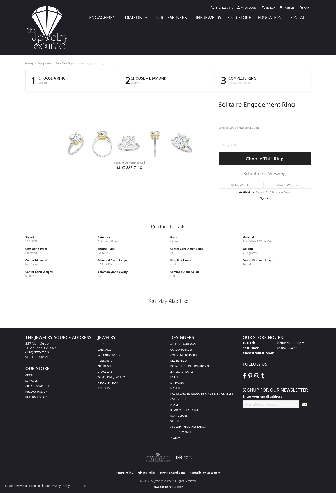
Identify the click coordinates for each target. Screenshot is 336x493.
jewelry (29, 63)
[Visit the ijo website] (184, 457)
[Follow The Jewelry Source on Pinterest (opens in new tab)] (250, 376)
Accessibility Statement (205, 473)
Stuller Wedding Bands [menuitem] (188, 426)
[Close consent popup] (85, 486)
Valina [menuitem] (175, 437)
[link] (222, 7)
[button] (247, 7)
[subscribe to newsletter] (305, 404)
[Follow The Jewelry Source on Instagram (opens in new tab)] (256, 376)
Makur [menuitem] (175, 388)
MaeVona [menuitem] (177, 382)
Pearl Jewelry (108, 382)
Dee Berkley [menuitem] (179, 360)
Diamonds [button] (136, 17)
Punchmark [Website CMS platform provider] (176, 486)
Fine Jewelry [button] (207, 17)
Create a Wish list (38, 386)
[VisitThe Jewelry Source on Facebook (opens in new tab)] (244, 376)
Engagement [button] (103, 17)
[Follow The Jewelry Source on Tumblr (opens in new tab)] (262, 376)
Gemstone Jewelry (111, 377)
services (31, 380)
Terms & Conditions (172, 473)
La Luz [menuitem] (174, 377)
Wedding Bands (109, 355)
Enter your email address (262, 396)
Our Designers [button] (170, 17)
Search (42, 82)
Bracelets (105, 371)
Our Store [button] (239, 17)
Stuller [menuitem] (176, 421)
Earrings (104, 350)
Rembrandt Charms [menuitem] (184, 410)
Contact (298, 17)
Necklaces (105, 366)
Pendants (105, 360)
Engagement (45, 63)
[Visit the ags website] (157, 457)
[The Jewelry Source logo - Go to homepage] (49, 27)
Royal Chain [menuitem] (179, 415)
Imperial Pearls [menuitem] (182, 371)
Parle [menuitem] (174, 404)
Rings (102, 344)
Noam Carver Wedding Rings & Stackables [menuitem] (201, 393)
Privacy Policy (36, 391)
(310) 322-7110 (129, 167)
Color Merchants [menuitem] (183, 355)
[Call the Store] (37, 352)
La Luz (174, 241)
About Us (32, 375)
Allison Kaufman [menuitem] (183, 344)
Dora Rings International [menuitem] (190, 366)
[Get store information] (39, 357)
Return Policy (36, 397)
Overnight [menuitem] (178, 399)
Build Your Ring (64, 63)
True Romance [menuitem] (181, 432)
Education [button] (270, 17)
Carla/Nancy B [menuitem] (181, 350)
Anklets (104, 388)
